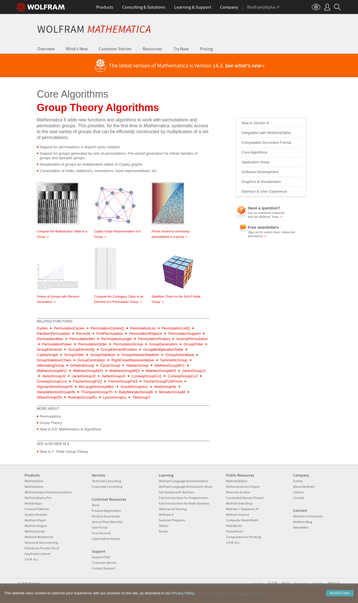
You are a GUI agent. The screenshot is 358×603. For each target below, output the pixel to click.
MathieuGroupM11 (170, 365)
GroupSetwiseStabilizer (140, 355)
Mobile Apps (33, 503)
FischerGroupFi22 (87, 381)
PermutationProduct (154, 339)
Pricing (206, 48)
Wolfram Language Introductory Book (185, 486)
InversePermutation (192, 339)
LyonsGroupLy (114, 397)
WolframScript (35, 531)
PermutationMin (82, 339)
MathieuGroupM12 (52, 371)
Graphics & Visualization (261, 182)
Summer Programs (172, 520)
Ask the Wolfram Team (265, 216)
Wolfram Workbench (39, 537)
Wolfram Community (308, 516)
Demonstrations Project (243, 486)
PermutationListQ (176, 328)
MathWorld (234, 526)
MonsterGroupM (172, 392)
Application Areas (256, 162)
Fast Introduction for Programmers (183, 498)
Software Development (260, 172)
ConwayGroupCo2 (183, 376)
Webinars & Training (173, 509)
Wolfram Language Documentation (183, 481)
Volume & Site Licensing (41, 542)
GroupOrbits (74, 355)
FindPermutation (109, 333)
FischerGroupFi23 (122, 381)
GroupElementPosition (119, 349)
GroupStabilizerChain (54, 360)
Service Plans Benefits (107, 522)
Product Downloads (106, 516)
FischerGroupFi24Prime (162, 381)
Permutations (50, 416)
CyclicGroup (110, 365)
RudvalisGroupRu (82, 397)
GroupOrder (193, 344)
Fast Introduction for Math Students (184, 503)
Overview (46, 48)
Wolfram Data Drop (239, 503)
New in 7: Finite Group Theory (64, 451)
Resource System (238, 492)
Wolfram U (166, 514)
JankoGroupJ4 (114, 376)
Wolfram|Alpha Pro (38, 498)
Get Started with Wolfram (176, 492)
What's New (77, 48)
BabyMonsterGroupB (136, 392)
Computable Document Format (266, 142)
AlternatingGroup (50, 365)
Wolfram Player (35, 520)
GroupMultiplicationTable (163, 349)
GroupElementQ (81, 349)
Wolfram (94, 29)
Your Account (101, 533)
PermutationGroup (128, 344)
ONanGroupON (49, 397)
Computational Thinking (243, 537)
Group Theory (51, 423)
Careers (298, 492)
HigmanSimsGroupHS (55, 387)
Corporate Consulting (107, 486)
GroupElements (49, 349)
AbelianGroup (137, 365)
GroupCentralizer (91, 360)
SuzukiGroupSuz (134, 387)
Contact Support (103, 568)
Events (298, 481)
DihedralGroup (82, 365)
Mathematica (34, 486)
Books (163, 531)
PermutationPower (57, 344)
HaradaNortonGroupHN (56, 392)
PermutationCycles (69, 328)
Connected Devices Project (244, 498)
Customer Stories (115, 48)
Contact (298, 498)
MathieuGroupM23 (124, 371)
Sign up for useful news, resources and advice (271, 234)
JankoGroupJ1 (194, 371)
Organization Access (106, 538)
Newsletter (300, 527)
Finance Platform (37, 509)
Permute (83, 333)
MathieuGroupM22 (88, 371)
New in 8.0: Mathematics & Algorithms (70, 429)
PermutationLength (116, 339)
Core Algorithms (254, 152)
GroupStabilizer (103, 355)
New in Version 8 (255, 123)
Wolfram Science (237, 514)
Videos (163, 526)
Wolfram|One (34, 481)
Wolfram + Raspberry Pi (242, 509)
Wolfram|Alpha (236, 481)
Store (95, 505)
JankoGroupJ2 (54, 376)
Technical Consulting (106, 481)
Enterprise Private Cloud (42, 548)
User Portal (99, 527)
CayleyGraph (47, 355)
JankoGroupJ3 (84, 376)
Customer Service (104, 562)
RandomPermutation (53, 333)
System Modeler (36, 514)
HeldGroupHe (165, 387)
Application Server (38, 554)
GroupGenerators (163, 344)
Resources (152, 48)
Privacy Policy (182, 600)
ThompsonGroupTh (97, 392)
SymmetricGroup (174, 360)
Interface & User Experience (264, 191)
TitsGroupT (142, 397)
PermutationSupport (184, 333)
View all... (33, 559)
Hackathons (234, 531)
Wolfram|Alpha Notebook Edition (48, 492)
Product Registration (106, 510)
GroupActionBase (180, 355)
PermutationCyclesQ (107, 328)
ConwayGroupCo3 (52, 381)
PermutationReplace (145, 333)
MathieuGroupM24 (161, 371)
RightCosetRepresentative (133, 360)
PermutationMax (50, 339)
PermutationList (143, 328)
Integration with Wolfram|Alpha (266, 133)
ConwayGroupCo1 (147, 376)
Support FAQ (101, 557)
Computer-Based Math (242, 520)
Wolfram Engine (36, 526)
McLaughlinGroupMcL (96, 387)
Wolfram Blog (302, 522)
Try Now (181, 48)
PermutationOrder (92, 344)
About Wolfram (304, 486)
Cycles (42, 328)
